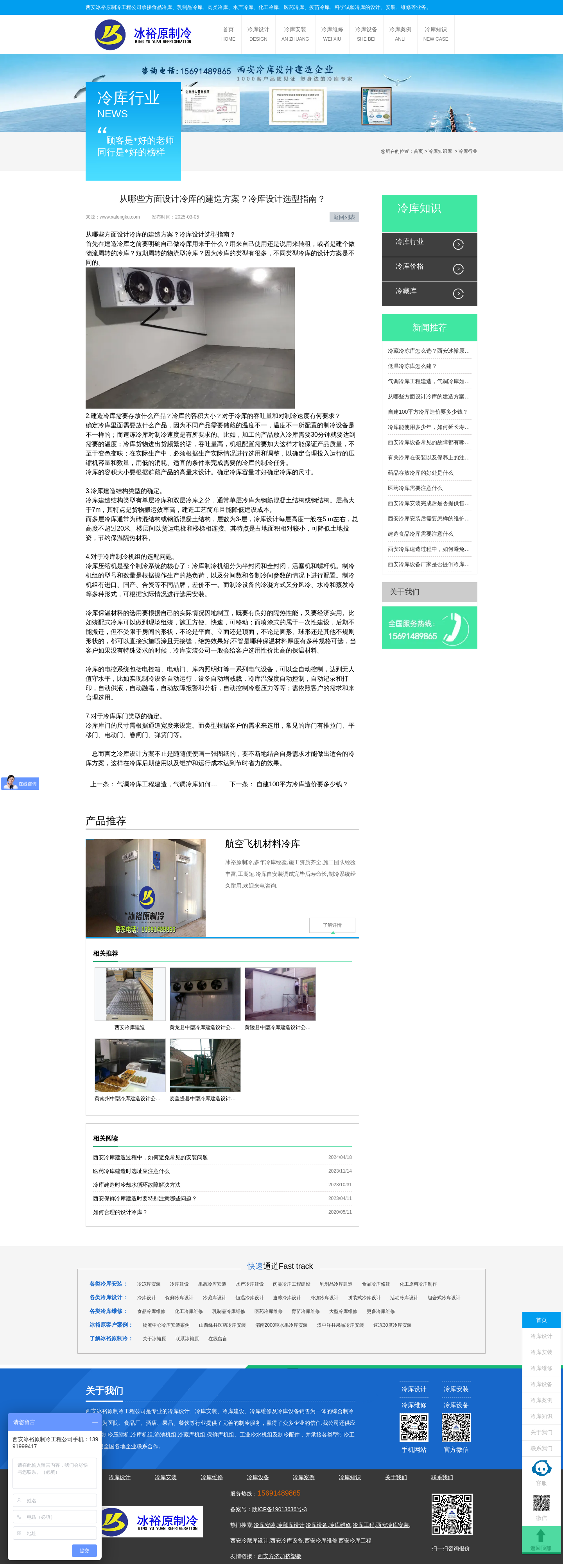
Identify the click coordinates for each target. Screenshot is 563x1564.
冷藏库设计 (214, 1297)
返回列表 (344, 217)
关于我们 (405, 592)
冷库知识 (435, 35)
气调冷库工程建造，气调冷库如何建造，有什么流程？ (191, 784)
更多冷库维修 (381, 1311)
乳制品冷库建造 (336, 1284)
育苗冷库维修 (306, 1311)
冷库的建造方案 (151, 234)
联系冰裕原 (187, 1339)
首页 (228, 35)
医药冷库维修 (269, 1311)
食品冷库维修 (151, 1311)
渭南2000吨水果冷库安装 (281, 1325)
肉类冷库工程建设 (291, 1284)
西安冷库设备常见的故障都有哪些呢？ (430, 442)
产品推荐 (106, 821)
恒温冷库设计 (250, 1297)
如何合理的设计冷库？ (120, 1212)
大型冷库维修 (343, 1311)
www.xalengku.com (120, 217)
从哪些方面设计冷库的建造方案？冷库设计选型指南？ (430, 396)
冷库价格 (410, 266)
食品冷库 (162, 7)
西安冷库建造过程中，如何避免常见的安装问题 (150, 1157)
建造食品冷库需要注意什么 (421, 534)
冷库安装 (295, 35)
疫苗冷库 (319, 7)
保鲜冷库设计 (179, 1297)
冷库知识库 (440, 151)
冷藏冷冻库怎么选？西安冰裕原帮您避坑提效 (430, 351)
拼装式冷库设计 (364, 1297)
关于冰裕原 (154, 1339)
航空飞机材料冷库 (262, 843)
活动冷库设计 (404, 1297)
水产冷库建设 (250, 1284)
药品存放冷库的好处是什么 (421, 473)
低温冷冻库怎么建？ (412, 366)
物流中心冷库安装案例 (166, 1325)
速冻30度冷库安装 (392, 1325)
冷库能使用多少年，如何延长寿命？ (430, 427)
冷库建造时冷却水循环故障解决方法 (137, 1185)
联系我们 (541, 1448)
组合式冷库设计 (444, 1297)
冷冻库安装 (149, 1284)
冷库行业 (410, 242)
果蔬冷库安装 (212, 1284)
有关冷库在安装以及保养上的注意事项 (430, 457)
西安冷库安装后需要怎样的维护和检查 (430, 518)
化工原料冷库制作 (418, 1284)
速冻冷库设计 (287, 1297)
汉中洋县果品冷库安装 (340, 1325)
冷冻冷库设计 (324, 1297)
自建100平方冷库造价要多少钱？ (301, 784)
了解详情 (332, 925)
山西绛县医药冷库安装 (222, 1325)
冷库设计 (258, 35)
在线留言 (217, 1339)
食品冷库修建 (376, 1284)
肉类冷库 (218, 7)
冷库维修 (332, 35)
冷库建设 (179, 1284)
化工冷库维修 (189, 1311)
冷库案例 (400, 35)
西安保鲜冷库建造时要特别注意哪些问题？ (145, 1198)
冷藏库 (406, 291)
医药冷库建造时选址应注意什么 (131, 1171)
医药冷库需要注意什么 (415, 488)
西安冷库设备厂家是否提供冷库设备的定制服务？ (430, 564)
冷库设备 (366, 35)
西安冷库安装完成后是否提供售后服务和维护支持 (430, 503)
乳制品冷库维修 (228, 1311)
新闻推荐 (429, 327)
